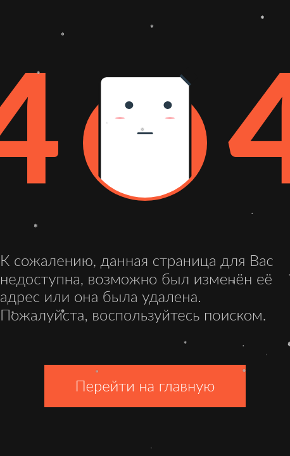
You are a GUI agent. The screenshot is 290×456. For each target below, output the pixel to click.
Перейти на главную (145, 385)
